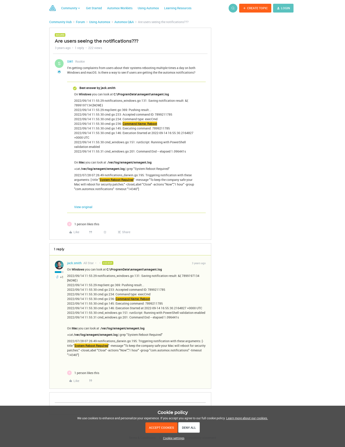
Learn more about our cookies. (247, 418)
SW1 (70, 61)
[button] (255, 8)
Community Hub (60, 22)
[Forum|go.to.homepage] (52, 8)
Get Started (94, 8)
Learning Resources (177, 8)
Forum (80, 22)
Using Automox (148, 8)
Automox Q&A (124, 22)
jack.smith (74, 263)
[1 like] (83, 224)
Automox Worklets (119, 8)
